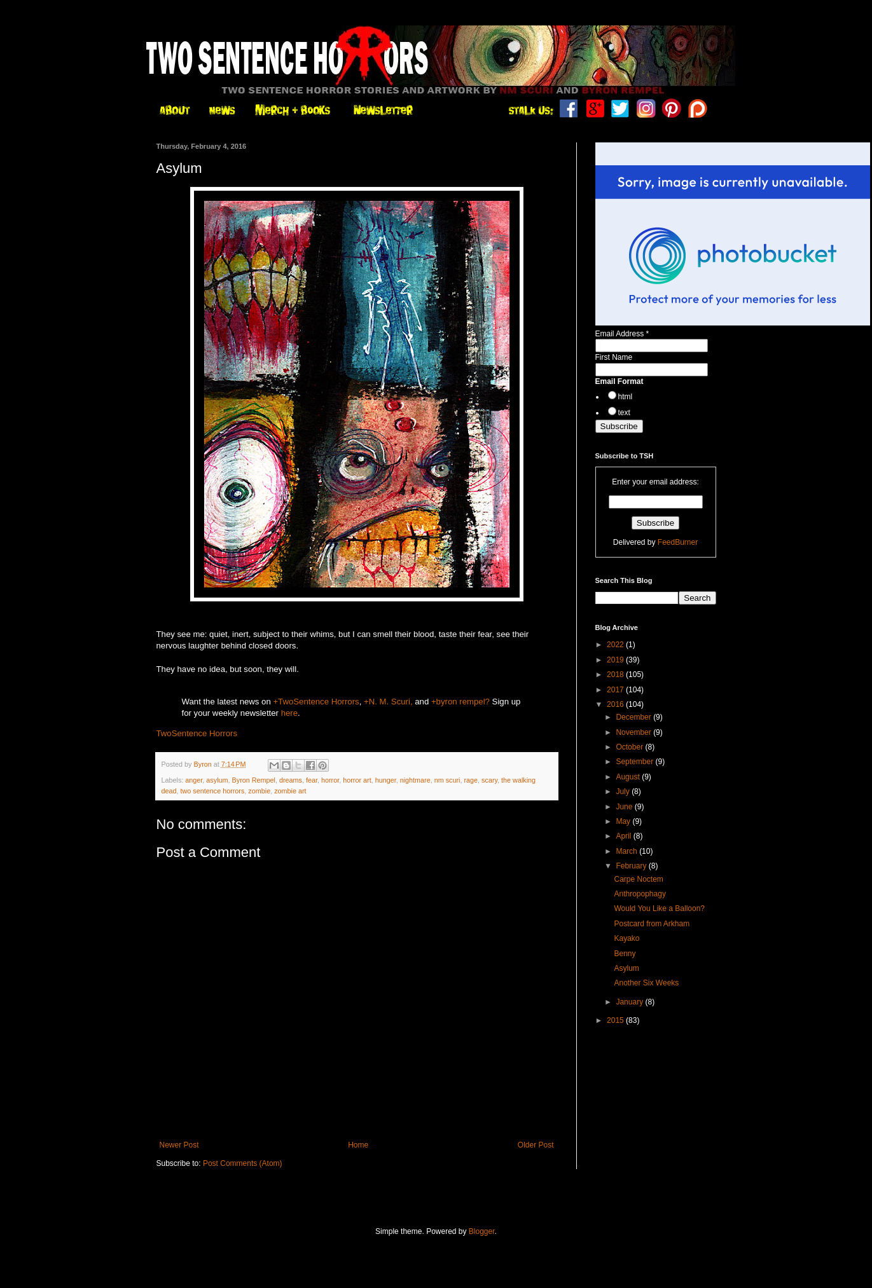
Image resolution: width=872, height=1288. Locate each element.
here (289, 713)
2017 (616, 689)
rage (471, 780)
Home (358, 1145)
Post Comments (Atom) (242, 1163)
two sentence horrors (213, 791)
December (634, 717)
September (635, 761)
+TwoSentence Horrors (316, 701)
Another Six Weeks (646, 982)
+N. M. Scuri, (388, 701)
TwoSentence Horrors (197, 733)
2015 (616, 1020)
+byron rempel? (460, 701)
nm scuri (447, 780)
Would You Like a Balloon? (659, 908)
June (625, 806)
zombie (259, 791)
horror (330, 780)
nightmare (415, 780)
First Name (614, 357)
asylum (217, 780)
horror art (357, 780)
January (630, 1001)
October (630, 747)
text (624, 412)
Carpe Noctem (638, 879)
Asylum (626, 968)
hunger (385, 780)
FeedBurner (678, 542)
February (632, 865)
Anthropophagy (639, 893)
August (629, 776)
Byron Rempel (253, 780)
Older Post (536, 1145)
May (624, 821)
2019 (616, 659)
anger (193, 780)
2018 (616, 674)
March (627, 851)
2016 (616, 704)
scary (489, 780)
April (624, 836)
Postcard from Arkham (651, 923)
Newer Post (179, 1145)
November (634, 732)
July (624, 791)
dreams (290, 780)
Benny (624, 953)
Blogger (482, 1231)
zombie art (290, 791)
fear (311, 780)
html (625, 396)
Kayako (626, 938)
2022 (616, 644)
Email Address (622, 333)
